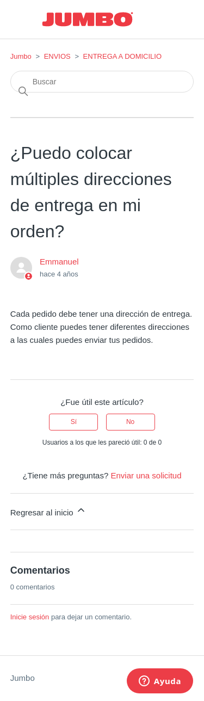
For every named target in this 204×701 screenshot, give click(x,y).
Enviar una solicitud (145, 475)
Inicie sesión (30, 617)
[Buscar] (102, 82)
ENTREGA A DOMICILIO (122, 56)
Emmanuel (59, 261)
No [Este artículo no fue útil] (130, 422)
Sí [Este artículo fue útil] (74, 422)
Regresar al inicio (48, 511)
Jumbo (21, 56)
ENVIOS (57, 56)
